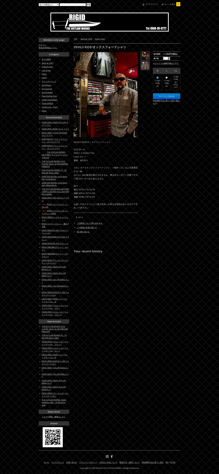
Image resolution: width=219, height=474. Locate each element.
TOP (75, 39)
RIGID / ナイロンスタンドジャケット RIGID (55, 212)
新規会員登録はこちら (48, 47)
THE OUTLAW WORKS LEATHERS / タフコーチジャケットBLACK (55, 155)
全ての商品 (46, 59)
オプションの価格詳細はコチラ (165, 63)
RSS (167, 462)
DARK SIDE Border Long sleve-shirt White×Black (54, 184)
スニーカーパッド (49, 81)
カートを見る (172, 4)
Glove (44, 77)
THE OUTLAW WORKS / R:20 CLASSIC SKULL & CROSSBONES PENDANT (55, 164)
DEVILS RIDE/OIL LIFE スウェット (55, 243)
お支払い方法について (108, 462)
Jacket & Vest (47, 67)
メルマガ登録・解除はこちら (53, 416)
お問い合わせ (71, 462)
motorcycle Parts (50, 107)
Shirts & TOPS (86, 39)
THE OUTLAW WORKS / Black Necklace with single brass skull (54, 403)
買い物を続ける (83, 231)
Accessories (47, 89)
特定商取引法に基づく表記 (153, 462)
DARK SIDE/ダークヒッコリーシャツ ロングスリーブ (55, 140)
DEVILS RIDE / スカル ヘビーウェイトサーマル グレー (55, 307)
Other (44, 111)
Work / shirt (100, 39)
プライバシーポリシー (88, 462)
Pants (44, 74)
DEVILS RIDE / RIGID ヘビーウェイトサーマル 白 (54, 300)
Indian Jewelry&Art (50, 100)
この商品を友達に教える (87, 227)
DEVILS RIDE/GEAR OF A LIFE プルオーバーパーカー (55, 293)
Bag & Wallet (47, 92)
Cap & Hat (46, 70)
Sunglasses (46, 85)
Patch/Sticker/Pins (49, 96)
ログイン (42, 45)
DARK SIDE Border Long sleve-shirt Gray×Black (54, 177)
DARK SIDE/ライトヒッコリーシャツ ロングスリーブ (55, 147)
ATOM (172, 462)
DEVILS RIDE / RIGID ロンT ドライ (55, 129)
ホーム (46, 462)
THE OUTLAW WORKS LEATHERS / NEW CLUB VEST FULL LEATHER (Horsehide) (55, 191)
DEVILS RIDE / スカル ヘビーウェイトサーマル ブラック (55, 313)
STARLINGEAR (47, 103)
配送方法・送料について (130, 462)
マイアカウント (151, 4)
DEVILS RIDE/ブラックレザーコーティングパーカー (55, 261)
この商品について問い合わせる (89, 223)
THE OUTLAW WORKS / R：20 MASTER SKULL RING (54, 171)
